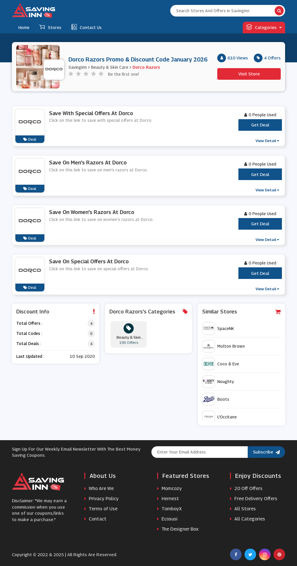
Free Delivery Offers (253, 498)
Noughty (218, 381)
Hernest (168, 498)
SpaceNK (218, 328)
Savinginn (77, 67)
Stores (50, 27)
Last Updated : (30, 356)
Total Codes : (29, 333)
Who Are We (99, 488)
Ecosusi (167, 519)
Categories (264, 27)
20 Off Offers (246, 488)
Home (23, 27)
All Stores (243, 508)
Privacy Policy (101, 498)
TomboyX (169, 508)
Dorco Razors (146, 67)
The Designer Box (178, 529)
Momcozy (169, 488)
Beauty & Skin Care (109, 67)
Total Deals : (28, 343)
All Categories (247, 519)
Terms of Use (100, 508)
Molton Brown (224, 346)
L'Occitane (220, 417)
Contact (95, 519)
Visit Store (249, 73)
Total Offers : (29, 323)
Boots (216, 399)
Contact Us (86, 27)
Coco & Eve (221, 364)
